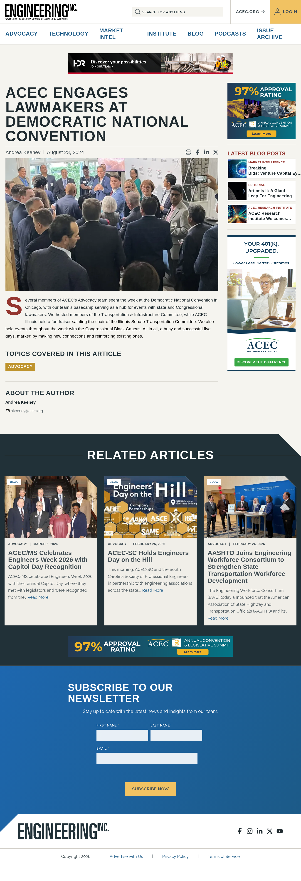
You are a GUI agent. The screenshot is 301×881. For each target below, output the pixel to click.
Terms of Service (224, 855)
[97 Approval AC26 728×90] (150, 646)
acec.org (250, 11)
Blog (196, 34)
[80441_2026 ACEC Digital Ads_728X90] (150, 63)
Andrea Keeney (23, 152)
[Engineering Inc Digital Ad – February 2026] (261, 303)
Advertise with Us (126, 855)
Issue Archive (269, 33)
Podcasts (230, 34)
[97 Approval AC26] (261, 111)
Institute (162, 34)
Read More (38, 597)
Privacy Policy (175, 855)
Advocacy (21, 34)
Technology (68, 34)
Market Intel (111, 33)
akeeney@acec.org (24, 410)
